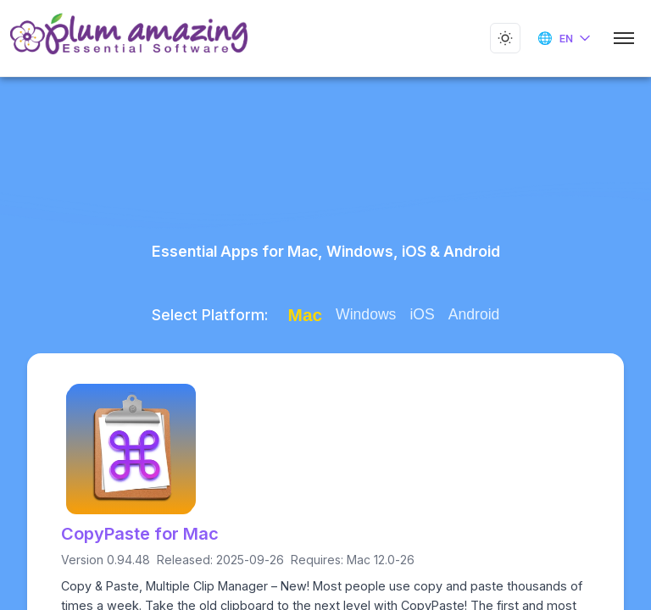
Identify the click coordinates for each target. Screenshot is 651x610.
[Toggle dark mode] (505, 38)
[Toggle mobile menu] (624, 38)
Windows (361, 314)
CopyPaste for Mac (137, 533)
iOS (416, 314)
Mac (299, 314)
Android (468, 314)
